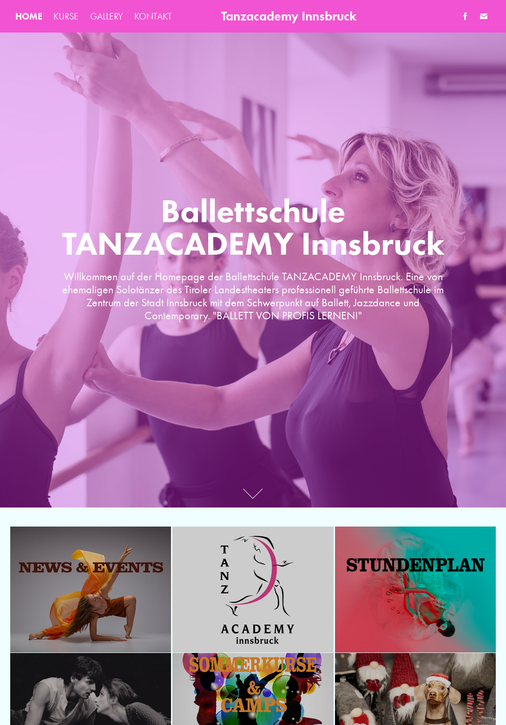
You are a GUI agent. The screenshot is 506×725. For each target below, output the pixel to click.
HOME (28, 16)
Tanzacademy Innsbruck (288, 16)
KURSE (66, 16)
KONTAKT (153, 16)
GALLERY (106, 16)
